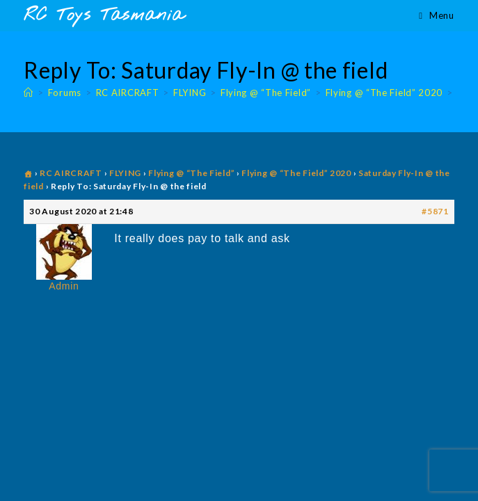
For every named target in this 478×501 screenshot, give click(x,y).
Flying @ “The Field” (191, 173)
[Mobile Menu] (436, 15)
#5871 (435, 211)
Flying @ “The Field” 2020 (296, 173)
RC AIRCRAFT (71, 173)
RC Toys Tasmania (104, 15)
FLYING (125, 173)
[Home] (28, 92)
